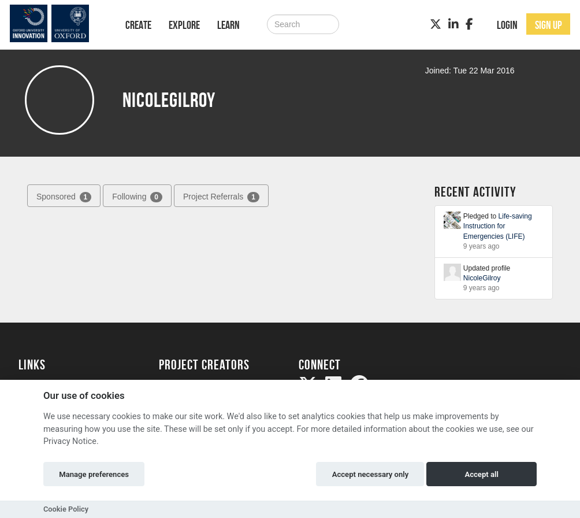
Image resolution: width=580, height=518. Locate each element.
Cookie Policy (65, 509)
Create (138, 24)
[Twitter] (435, 24)
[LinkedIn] (453, 24)
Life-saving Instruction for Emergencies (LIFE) (497, 226)
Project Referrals (221, 197)
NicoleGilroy (482, 278)
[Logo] (57, 23)
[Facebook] (469, 24)
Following (137, 197)
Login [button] (507, 24)
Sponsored (63, 197)
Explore (184, 24)
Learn (228, 24)
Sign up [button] (548, 24)
